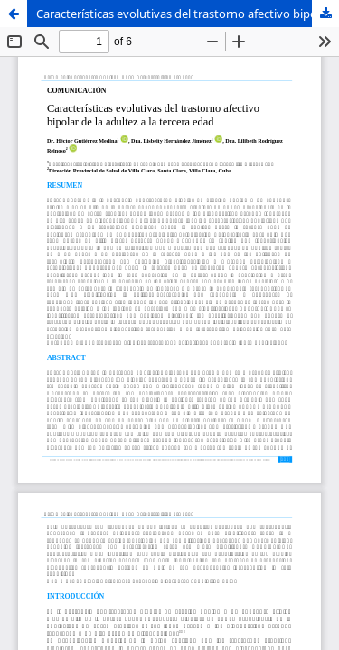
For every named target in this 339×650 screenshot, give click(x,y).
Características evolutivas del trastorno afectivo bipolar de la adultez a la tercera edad (187, 13)
